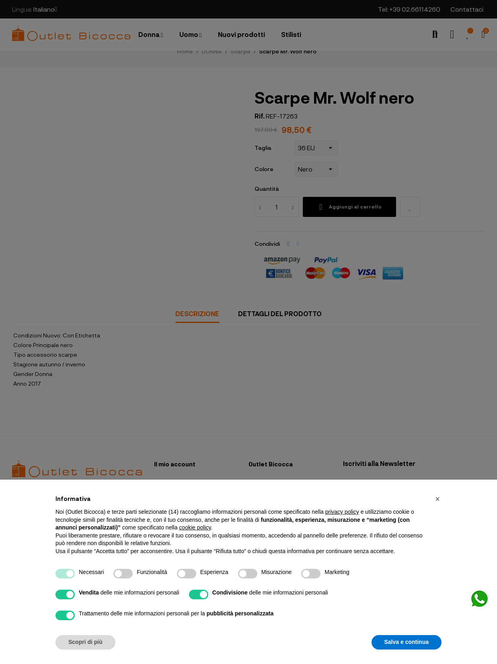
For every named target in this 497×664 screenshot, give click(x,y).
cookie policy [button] (195, 527)
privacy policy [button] (342, 512)
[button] (437, 498)
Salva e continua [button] (406, 642)
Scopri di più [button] (85, 642)
